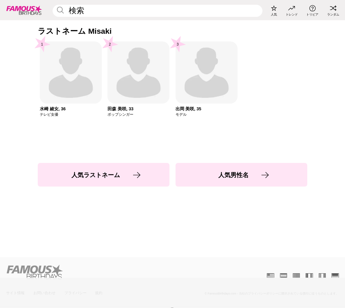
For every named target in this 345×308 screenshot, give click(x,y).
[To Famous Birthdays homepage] (24, 10)
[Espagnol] (283, 275)
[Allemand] (335, 275)
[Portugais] (296, 275)
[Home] (87, 272)
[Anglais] (270, 275)
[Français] (309, 275)
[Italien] (322, 275)
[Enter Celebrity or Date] (157, 11)
